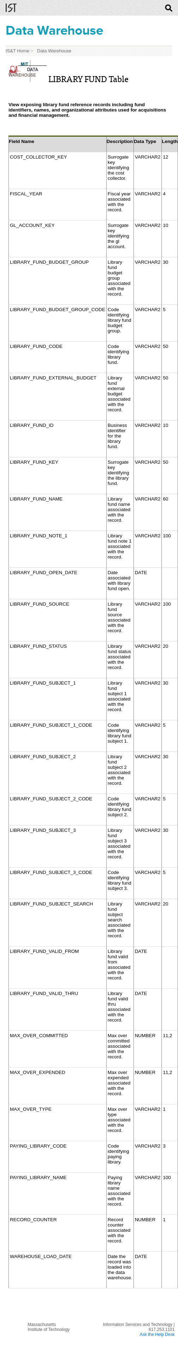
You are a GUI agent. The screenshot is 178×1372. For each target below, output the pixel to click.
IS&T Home (17, 50)
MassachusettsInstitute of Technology (49, 1327)
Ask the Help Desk (157, 1334)
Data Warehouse (53, 50)
